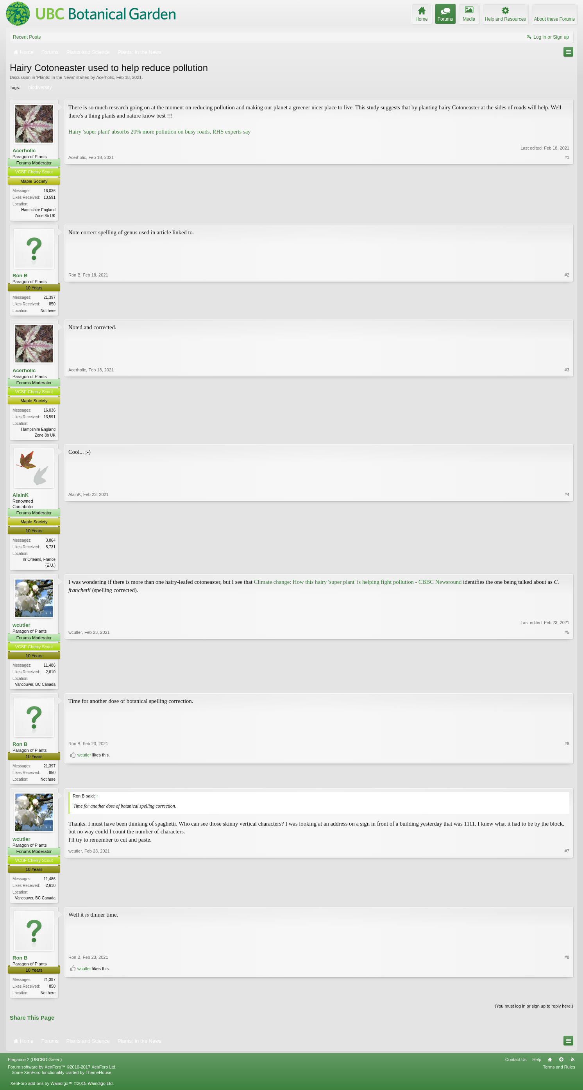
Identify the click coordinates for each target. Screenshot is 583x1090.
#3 (567, 436)
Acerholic (105, 77)
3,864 (50, 543)
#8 (567, 983)
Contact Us (515, 1065)
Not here (48, 311)
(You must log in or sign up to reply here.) (534, 1011)
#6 (567, 768)
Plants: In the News (55, 77)
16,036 (49, 191)
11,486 (49, 668)
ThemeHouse (98, 1078)
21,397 (49, 298)
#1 (567, 214)
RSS (572, 1065)
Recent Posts (27, 37)
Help (536, 1065)
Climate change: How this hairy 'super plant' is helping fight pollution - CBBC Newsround (358, 585)
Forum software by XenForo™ (62, 1072)
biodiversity (39, 87)
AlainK (21, 497)
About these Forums (554, 19)
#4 (567, 566)
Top (561, 1065)
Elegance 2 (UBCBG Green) (35, 1065)
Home (550, 1065)
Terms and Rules (559, 1072)
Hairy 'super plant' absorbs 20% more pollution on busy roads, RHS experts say (159, 131)
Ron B (20, 276)
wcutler (21, 628)
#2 (567, 310)
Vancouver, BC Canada (35, 687)
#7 (567, 901)
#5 (567, 686)
